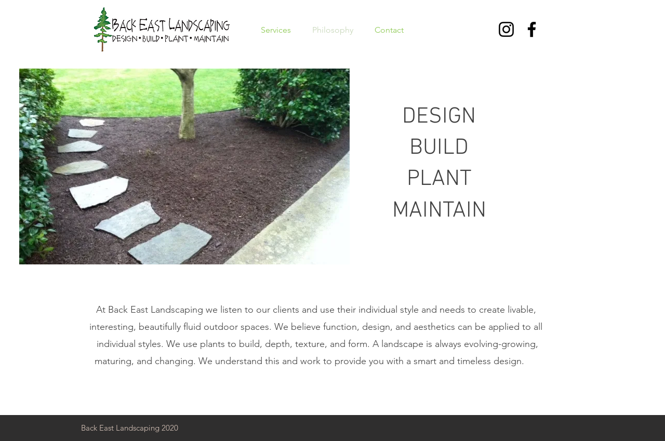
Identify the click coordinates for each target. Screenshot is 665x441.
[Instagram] (506, 29)
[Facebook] (532, 29)
